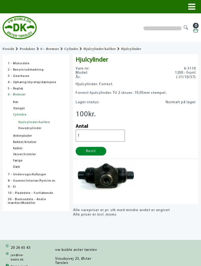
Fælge (18, 160)
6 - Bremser (50, 49)
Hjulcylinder (131, 49)
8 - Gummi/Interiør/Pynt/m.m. (32, 180)
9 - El (12, 186)
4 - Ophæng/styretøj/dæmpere (32, 82)
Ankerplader (22, 135)
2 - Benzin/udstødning (26, 69)
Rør (16, 102)
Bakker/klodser (25, 142)
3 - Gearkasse (18, 76)
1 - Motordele (19, 63)
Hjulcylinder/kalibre (99, 49)
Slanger (19, 108)
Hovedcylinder (30, 128)
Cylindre (71, 49)
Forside (8, 49)
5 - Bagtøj (15, 88)
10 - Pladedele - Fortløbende (30, 193)
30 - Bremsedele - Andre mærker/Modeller (27, 201)
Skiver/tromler (24, 154)
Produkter (27, 49)
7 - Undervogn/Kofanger (27, 174)
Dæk (16, 167)
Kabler (18, 148)
